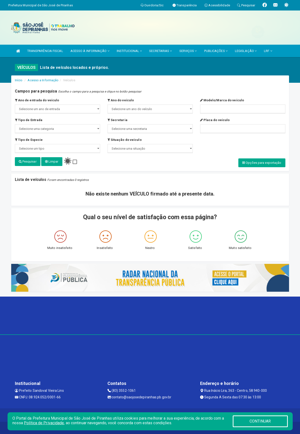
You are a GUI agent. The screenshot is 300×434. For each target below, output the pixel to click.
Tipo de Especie (29, 140)
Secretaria (117, 120)
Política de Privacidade (44, 423)
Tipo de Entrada (29, 120)
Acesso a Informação (43, 80)
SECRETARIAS (160, 51)
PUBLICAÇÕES (216, 51)
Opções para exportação (261, 163)
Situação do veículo (124, 140)
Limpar (51, 161)
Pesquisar (28, 161)
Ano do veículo (120, 100)
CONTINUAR (260, 421)
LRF (268, 51)
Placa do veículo (215, 120)
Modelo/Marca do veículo (222, 100)
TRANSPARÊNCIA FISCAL (45, 51)
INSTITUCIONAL (129, 51)
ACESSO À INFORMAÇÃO (89, 51)
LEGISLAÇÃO (246, 51)
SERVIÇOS (188, 51)
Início (19, 80)
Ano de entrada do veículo (37, 100)
